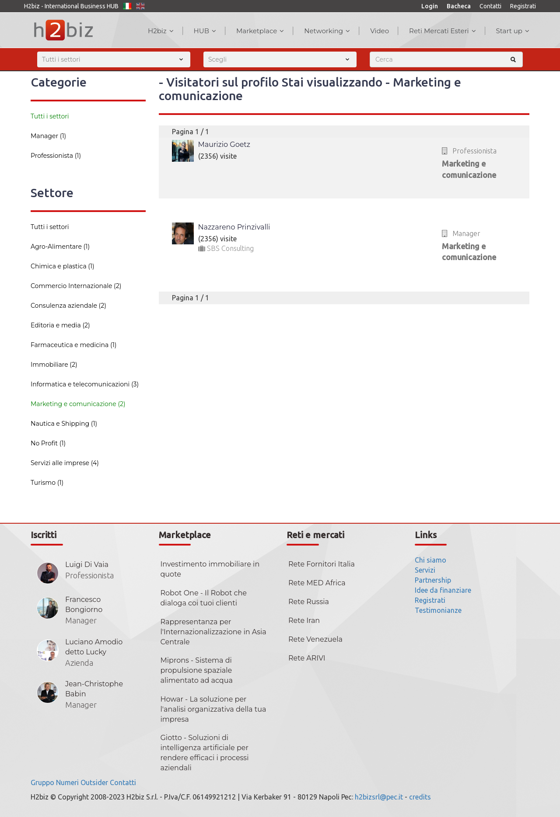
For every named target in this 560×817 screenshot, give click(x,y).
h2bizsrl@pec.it (379, 797)
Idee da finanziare (443, 590)
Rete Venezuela (315, 639)
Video (379, 31)
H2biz (161, 31)
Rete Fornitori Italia (321, 564)
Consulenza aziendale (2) (68, 305)
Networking (327, 31)
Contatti (490, 6)
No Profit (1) (48, 443)
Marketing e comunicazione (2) (78, 404)
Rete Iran (304, 620)
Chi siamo (430, 560)
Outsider (94, 782)
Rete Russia (308, 602)
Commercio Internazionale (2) (76, 286)
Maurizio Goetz (224, 144)
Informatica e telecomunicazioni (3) (85, 384)
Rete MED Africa (317, 583)
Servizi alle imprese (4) (65, 463)
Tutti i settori (50, 116)
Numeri (67, 782)
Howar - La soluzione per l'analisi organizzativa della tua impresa (213, 709)
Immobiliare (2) (54, 365)
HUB (205, 31)
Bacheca (459, 6)
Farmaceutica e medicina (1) (73, 345)
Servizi (425, 570)
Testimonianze (438, 610)
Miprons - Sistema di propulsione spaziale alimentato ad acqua (197, 670)
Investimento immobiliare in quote (210, 569)
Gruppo (42, 782)
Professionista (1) (56, 156)
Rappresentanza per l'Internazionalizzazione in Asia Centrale (213, 632)
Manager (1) (48, 136)
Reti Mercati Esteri (442, 31)
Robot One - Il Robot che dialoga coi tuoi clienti (204, 598)
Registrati (523, 6)
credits (420, 797)
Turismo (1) (47, 483)
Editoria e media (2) (60, 325)
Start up (512, 31)
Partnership (433, 580)
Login (429, 6)
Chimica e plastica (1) (62, 266)
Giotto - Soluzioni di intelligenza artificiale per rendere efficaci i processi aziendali (205, 753)
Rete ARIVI (307, 658)
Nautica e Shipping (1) (64, 424)
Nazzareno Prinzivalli (234, 227)
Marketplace (260, 31)
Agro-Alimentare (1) (60, 246)
